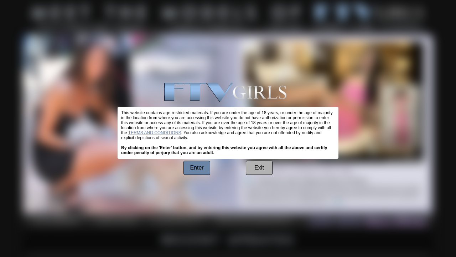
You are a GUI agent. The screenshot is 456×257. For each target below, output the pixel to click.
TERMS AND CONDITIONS (154, 132)
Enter (196, 168)
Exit (259, 168)
